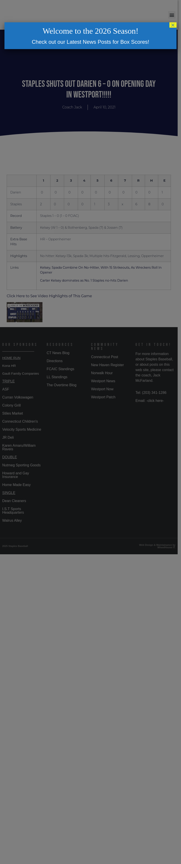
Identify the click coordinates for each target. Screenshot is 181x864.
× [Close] (173, 25)
